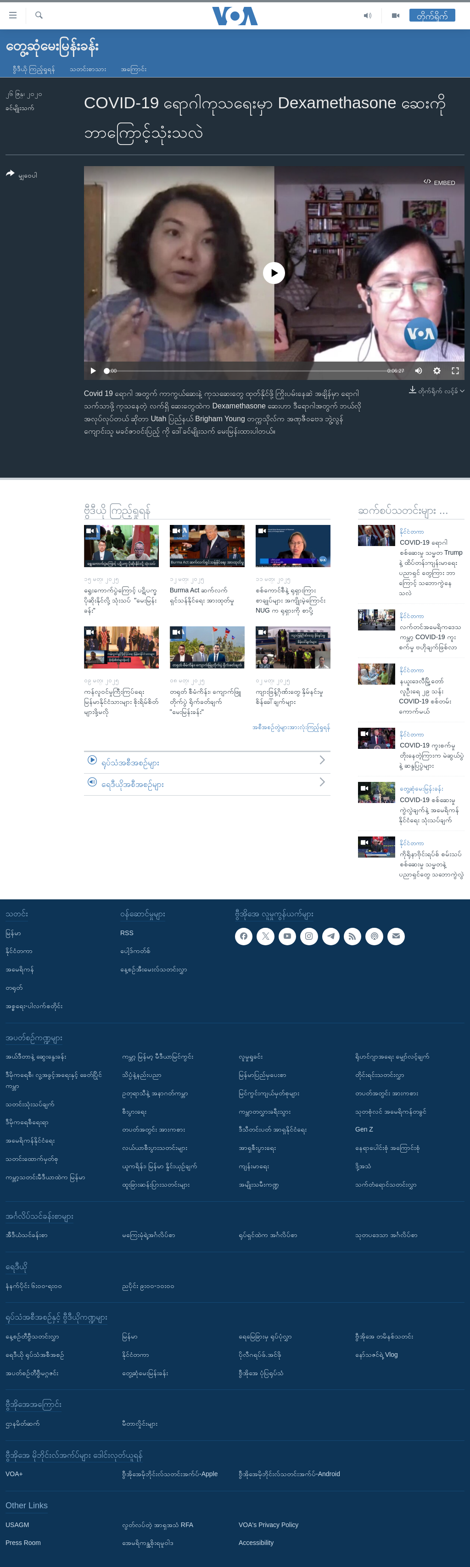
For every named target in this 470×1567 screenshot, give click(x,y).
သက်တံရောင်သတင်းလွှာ (386, 1184)
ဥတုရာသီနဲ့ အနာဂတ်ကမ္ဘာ (155, 1093)
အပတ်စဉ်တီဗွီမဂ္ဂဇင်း (32, 1372)
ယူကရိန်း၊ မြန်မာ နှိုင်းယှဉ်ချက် (159, 1166)
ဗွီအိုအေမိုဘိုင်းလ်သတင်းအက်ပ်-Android (289, 1474)
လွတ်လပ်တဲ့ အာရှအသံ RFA (157, 1524)
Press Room (23, 1542)
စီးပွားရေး (134, 1111)
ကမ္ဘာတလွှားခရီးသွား (265, 1111)
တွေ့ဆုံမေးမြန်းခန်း (421, 788)
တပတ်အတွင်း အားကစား (153, 1129)
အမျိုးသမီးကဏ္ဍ (259, 1184)
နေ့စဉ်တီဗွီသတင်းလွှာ (32, 1336)
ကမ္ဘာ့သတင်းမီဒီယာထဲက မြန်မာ (45, 1177)
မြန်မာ (13, 932)
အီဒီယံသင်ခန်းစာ (27, 1234)
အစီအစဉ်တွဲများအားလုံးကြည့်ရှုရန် (291, 727)
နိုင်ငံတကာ (412, 531)
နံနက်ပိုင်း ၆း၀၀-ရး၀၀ (34, 1285)
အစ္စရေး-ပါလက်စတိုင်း (34, 1005)
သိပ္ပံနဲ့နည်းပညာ (142, 1074)
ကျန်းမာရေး (254, 1166)
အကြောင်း (133, 68)
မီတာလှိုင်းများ (139, 1423)
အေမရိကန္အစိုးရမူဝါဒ (147, 1542)
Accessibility (256, 1542)
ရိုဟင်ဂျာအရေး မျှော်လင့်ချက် (392, 1056)
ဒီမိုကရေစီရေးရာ (27, 1122)
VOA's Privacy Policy (268, 1524)
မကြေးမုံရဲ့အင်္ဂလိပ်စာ (148, 1234)
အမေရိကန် (20, 969)
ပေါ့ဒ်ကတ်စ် (135, 950)
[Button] (21, 176)
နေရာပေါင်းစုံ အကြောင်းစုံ (387, 1147)
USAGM (17, 1524)
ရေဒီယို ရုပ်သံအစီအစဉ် (35, 1354)
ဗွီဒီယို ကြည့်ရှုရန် (34, 68)
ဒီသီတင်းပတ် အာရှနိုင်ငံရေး (273, 1129)
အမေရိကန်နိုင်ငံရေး (30, 1140)
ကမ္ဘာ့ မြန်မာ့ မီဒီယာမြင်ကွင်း (157, 1056)
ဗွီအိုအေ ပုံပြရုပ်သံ (261, 1372)
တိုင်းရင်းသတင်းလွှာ (379, 1074)
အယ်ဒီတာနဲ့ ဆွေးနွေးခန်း (36, 1056)
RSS (127, 932)
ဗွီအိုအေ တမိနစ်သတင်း (384, 1336)
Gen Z (364, 1129)
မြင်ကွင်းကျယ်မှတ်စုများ (269, 1093)
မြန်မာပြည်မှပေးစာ (262, 1074)
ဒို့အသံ (363, 1166)
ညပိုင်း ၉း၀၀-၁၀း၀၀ (148, 1285)
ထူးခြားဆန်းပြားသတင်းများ (156, 1184)
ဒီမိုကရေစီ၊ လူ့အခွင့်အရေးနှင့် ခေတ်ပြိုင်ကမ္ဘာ (54, 1080)
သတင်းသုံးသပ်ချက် (30, 1103)
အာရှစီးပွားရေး (257, 1147)
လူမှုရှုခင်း (251, 1056)
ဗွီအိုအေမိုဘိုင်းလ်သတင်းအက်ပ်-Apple (170, 1474)
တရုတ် (14, 987)
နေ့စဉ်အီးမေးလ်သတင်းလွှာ (153, 969)
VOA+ (14, 1474)
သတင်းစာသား (88, 68)
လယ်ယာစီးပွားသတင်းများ (154, 1147)
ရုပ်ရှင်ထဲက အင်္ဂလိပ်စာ (268, 1234)
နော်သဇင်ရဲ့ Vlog (376, 1354)
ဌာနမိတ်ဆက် (23, 1423)
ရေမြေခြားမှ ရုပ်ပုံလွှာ (265, 1336)
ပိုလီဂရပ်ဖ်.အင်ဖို (260, 1354)
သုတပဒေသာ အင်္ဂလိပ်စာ (386, 1234)
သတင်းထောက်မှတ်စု (32, 1158)
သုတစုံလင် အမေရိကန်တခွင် (390, 1111)
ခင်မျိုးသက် (20, 108)
